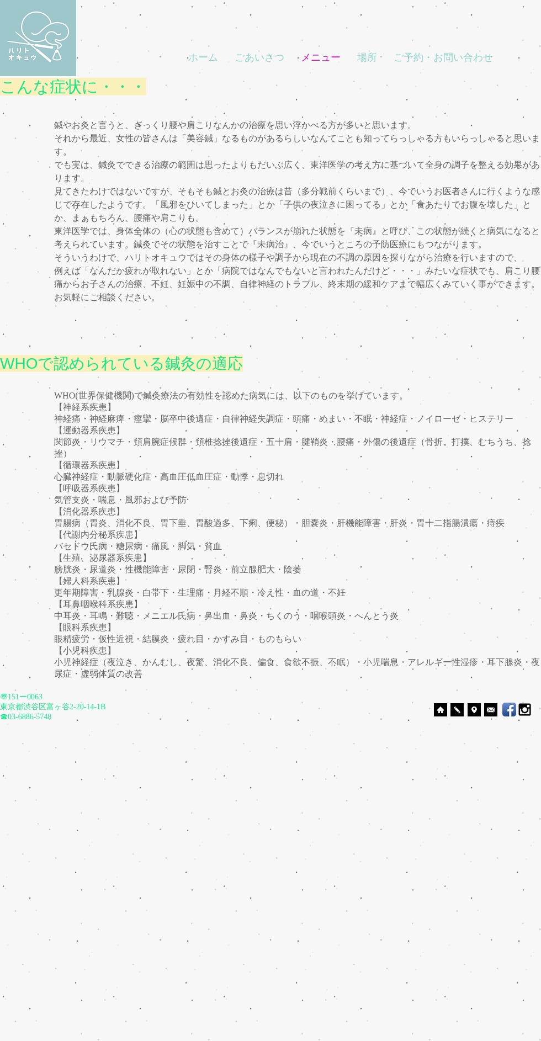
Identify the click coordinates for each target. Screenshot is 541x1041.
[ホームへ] (440, 710)
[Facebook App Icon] (509, 709)
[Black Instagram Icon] (524, 709)
